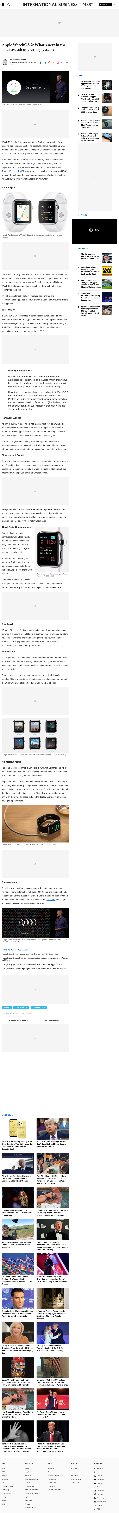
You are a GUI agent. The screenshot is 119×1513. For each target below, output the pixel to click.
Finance (27, 1482)
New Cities (28, 1500)
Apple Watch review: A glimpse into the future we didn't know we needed (34, 969)
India (72, 1472)
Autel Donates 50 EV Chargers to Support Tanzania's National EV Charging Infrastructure (91, 283)
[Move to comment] (67, 63)
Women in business (31, 1493)
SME (3, 1482)
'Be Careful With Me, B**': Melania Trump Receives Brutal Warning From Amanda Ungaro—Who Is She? (52, 1382)
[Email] (62, 63)
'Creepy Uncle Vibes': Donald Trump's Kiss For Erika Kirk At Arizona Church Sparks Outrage (50, 1348)
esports (27, 1497)
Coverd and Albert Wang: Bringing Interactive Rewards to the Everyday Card (90, 270)
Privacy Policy (52, 1479)
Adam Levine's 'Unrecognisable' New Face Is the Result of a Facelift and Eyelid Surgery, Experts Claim (18, 1313)
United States (75, 1482)
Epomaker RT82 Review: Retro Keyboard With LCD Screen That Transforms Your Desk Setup (91, 310)
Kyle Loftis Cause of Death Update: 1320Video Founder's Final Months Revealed (17, 1244)
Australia (74, 1468)
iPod (20, 171)
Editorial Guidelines (51, 1020)
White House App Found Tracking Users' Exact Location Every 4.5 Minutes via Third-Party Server (16, 1178)
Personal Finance (7, 1486)
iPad (11, 171)
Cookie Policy (52, 1482)
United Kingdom (76, 1479)
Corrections (51, 1486)
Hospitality (28, 1472)
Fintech (27, 1504)
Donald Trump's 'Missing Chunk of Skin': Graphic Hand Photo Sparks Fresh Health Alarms (51, 1144)
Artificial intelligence (31, 1490)
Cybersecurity (29, 1486)
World (4, 1468)
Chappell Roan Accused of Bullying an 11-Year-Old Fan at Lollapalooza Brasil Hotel (17, 1212)
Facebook (50, 900)
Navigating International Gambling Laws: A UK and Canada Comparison (90, 296)
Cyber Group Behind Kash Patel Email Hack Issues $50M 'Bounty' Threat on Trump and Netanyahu (16, 1382)
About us (51, 1468)
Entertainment (6, 1493)
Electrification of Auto (31, 1479)
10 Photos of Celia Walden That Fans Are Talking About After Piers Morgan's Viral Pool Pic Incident (52, 1212)
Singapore (74, 1475)
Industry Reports (30, 1507)
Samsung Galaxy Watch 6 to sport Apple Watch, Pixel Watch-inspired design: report (90, 123)
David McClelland (19, 59)
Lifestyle (4, 1497)
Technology (5, 1490)
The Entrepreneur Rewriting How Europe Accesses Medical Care (90, 256)
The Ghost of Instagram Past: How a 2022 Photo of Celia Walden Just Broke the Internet (17, 1414)
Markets (4, 1475)
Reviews (4, 1504)
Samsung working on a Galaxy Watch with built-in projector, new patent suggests (90, 137)
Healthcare (28, 1475)
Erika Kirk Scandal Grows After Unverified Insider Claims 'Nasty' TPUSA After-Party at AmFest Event (52, 1279)
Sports (4, 1500)
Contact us (51, 1472)
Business (5, 1479)
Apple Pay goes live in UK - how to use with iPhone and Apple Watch (32, 965)
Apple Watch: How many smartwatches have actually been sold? (30, 954)
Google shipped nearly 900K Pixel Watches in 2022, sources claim (90, 109)
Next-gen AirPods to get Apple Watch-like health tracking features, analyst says (91, 84)
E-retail (27, 1468)
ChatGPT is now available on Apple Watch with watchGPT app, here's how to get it (90, 97)
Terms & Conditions (54, 1475)
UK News (5, 1472)
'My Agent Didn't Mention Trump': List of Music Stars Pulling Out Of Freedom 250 (51, 1414)
